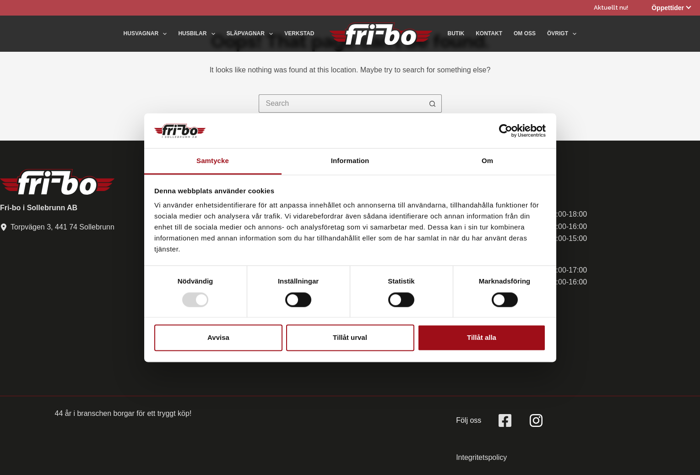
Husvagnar (147, 33)
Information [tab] (350, 161)
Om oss (525, 33)
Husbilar (198, 33)
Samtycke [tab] (212, 161)
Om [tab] (487, 161)
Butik (456, 33)
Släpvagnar (252, 33)
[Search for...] (341, 103)
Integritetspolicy (481, 457)
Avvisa (218, 338)
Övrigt (561, 33)
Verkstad (299, 33)
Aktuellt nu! (611, 7)
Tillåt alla (481, 338)
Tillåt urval (350, 338)
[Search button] (432, 103)
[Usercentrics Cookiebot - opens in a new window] (506, 130)
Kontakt (489, 33)
